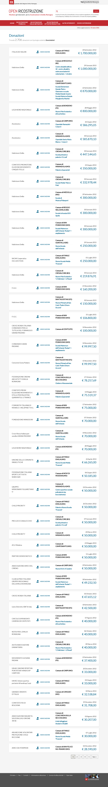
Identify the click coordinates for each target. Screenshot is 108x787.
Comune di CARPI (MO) (64, 121)
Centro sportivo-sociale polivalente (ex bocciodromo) (64, 492)
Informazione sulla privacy (38, 775)
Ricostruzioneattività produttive (52, 23)
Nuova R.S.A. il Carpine (63, 569)
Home (12, 23)
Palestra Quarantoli (62, 170)
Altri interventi (68, 23)
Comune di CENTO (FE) (64, 329)
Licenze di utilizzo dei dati (56, 775)
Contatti (25, 775)
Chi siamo (13, 775)
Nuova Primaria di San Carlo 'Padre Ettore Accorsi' (63, 305)
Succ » (95, 757)
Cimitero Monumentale (63, 383)
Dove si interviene (84, 23)
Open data (69, 775)
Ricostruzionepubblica (22, 23)
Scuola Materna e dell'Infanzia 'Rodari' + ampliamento (63, 230)
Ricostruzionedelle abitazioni (36, 23)
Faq (19, 775)
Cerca (96, 11)
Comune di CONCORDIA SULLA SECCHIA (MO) (63, 377)
